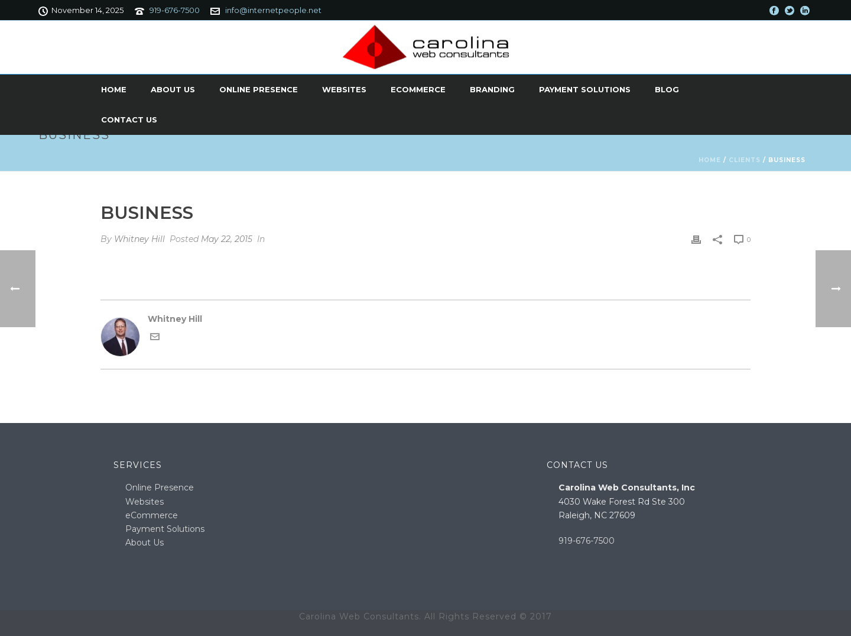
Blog (667, 89)
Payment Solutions (585, 89)
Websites (344, 89)
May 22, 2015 (226, 239)
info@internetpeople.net (273, 10)
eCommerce (418, 89)
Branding (492, 89)
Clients (745, 160)
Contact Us (129, 119)
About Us (173, 89)
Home (113, 89)
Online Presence (258, 89)
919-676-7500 (175, 10)
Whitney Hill (139, 239)
